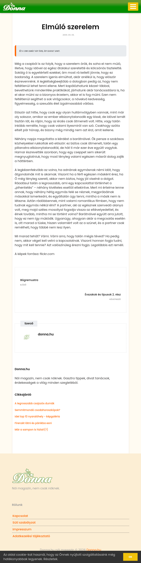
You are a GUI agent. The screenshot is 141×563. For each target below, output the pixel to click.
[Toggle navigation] (133, 6)
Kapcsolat (20, 516)
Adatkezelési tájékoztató (31, 536)
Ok (130, 557)
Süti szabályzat (24, 522)
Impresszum (22, 529)
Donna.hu (94, 550)
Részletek (50, 559)
